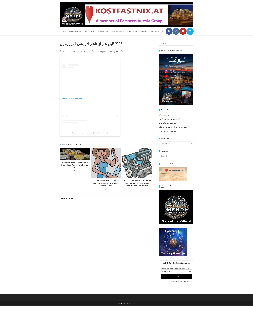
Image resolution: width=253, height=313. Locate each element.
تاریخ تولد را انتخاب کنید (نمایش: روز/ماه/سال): (175, 268)
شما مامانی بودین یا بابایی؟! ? (168, 131)
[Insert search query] (176, 43)
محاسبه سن (176, 276)
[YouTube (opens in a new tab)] (183, 31)
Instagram (114, 51)
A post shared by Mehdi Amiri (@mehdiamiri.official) (90, 133)
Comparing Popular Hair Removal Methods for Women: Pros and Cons (106, 183)
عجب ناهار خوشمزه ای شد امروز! (169, 119)
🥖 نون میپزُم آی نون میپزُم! (167, 115)
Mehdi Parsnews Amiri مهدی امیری (76, 51)
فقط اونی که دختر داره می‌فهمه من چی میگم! (173, 127)
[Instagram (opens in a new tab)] (176, 31)
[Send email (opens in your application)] (190, 31)
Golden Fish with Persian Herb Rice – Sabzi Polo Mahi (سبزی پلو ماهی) (74, 165)
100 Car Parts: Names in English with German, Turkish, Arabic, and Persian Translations (137, 183)
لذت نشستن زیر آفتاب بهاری (168, 123)
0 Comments (128, 51)
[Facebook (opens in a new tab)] (169, 31)
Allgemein (104, 51)
